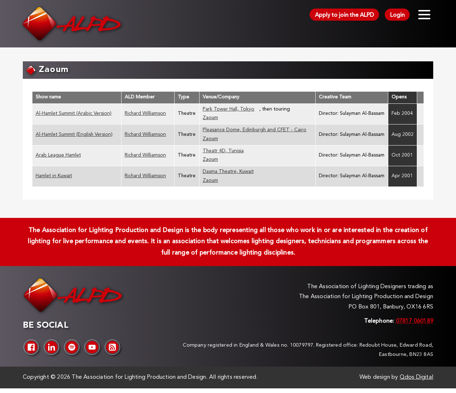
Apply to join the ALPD (344, 15)
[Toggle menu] (424, 14)
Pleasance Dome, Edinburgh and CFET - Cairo (254, 130)
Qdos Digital (416, 377)
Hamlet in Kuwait (54, 176)
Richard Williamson (145, 113)
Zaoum (210, 118)
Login (397, 15)
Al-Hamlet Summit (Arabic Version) (74, 113)
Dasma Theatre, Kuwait (228, 171)
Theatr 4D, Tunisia (223, 151)
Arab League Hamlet (58, 155)
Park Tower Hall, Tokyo (228, 109)
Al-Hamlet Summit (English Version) (74, 134)
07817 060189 (414, 321)
